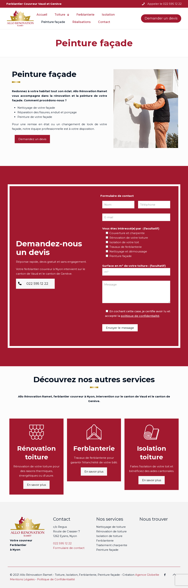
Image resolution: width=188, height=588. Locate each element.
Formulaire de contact (68, 548)
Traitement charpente (111, 545)
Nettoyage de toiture (111, 527)
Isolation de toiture (109, 536)
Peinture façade (107, 549)
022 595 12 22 (62, 543)
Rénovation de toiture (111, 531)
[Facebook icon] (165, 574)
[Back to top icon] (174, 574)
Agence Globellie (147, 574)
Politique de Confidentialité (56, 579)
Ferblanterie (105, 540)
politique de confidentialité (140, 316)
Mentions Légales (22, 579)
